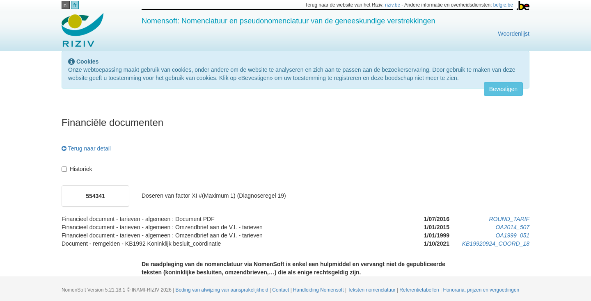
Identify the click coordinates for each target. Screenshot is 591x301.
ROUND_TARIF (509, 219)
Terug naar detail (86, 148)
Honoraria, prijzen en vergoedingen (481, 290)
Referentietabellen (419, 290)
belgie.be (503, 5)
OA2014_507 (512, 227)
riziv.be (392, 5)
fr (75, 5)
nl (66, 5)
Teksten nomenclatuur (372, 290)
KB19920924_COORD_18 (495, 243)
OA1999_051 (512, 235)
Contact (281, 290)
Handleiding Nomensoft (319, 290)
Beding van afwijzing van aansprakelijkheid (223, 290)
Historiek (77, 169)
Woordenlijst (513, 33)
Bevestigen (503, 89)
